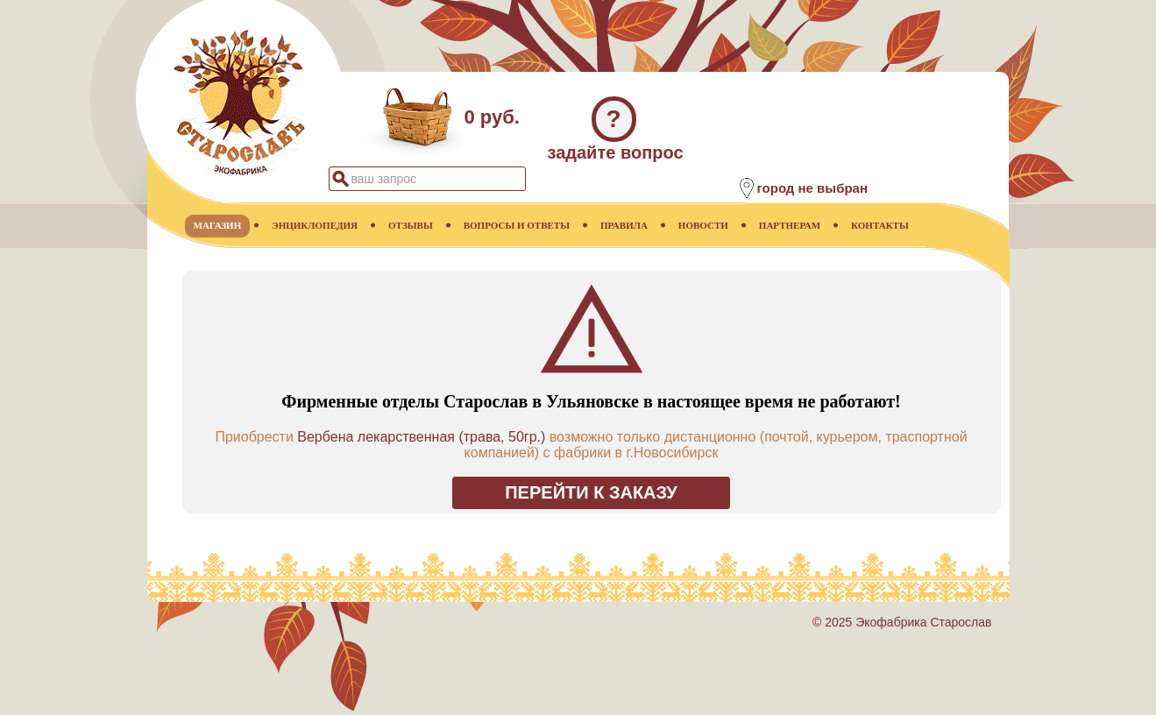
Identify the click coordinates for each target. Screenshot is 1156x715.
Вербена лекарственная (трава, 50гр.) (421, 436)
